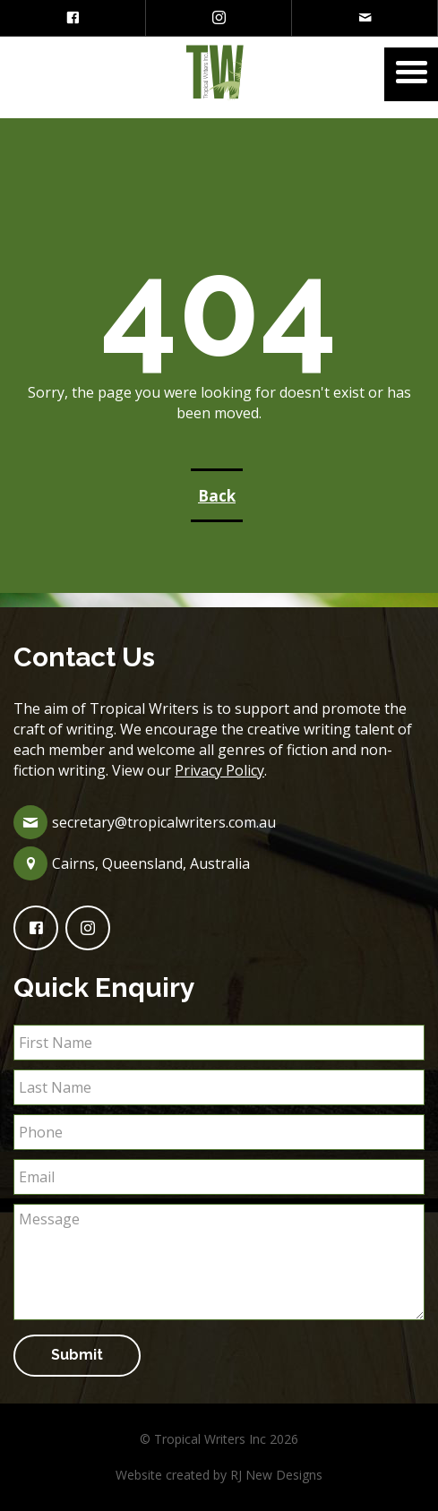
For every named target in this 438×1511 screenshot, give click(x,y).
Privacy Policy (219, 770)
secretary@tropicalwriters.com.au (164, 822)
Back (217, 495)
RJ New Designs (276, 1474)
